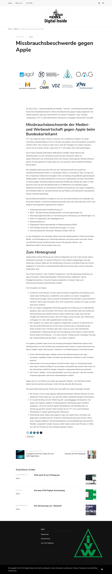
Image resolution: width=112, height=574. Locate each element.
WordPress (94, 568)
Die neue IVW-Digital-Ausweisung (49, 490)
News (31, 37)
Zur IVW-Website (47, 543)
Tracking (30, 436)
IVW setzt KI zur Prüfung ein (47, 475)
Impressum (45, 534)
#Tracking (72, 400)
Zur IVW (29, 3)
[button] (27, 433)
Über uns (18, 3)
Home (10, 3)
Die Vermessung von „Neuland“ (48, 506)
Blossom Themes (72, 568)
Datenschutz (45, 539)
